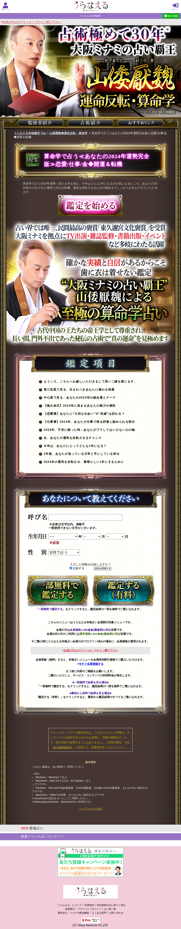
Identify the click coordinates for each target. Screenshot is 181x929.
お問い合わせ (116, 912)
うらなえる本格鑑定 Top (30, 133)
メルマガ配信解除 (79, 912)
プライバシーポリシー (89, 909)
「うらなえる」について (69, 905)
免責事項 (70, 909)
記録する (77, 568)
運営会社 (62, 912)
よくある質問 (99, 912)
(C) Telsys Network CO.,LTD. (90, 925)
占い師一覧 (110, 909)
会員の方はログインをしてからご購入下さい (31, 22)
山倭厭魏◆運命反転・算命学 (68, 133)
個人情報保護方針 (62, 747)
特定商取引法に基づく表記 (111, 905)
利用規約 (89, 905)
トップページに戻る (90, 808)
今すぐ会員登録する (90, 663)
